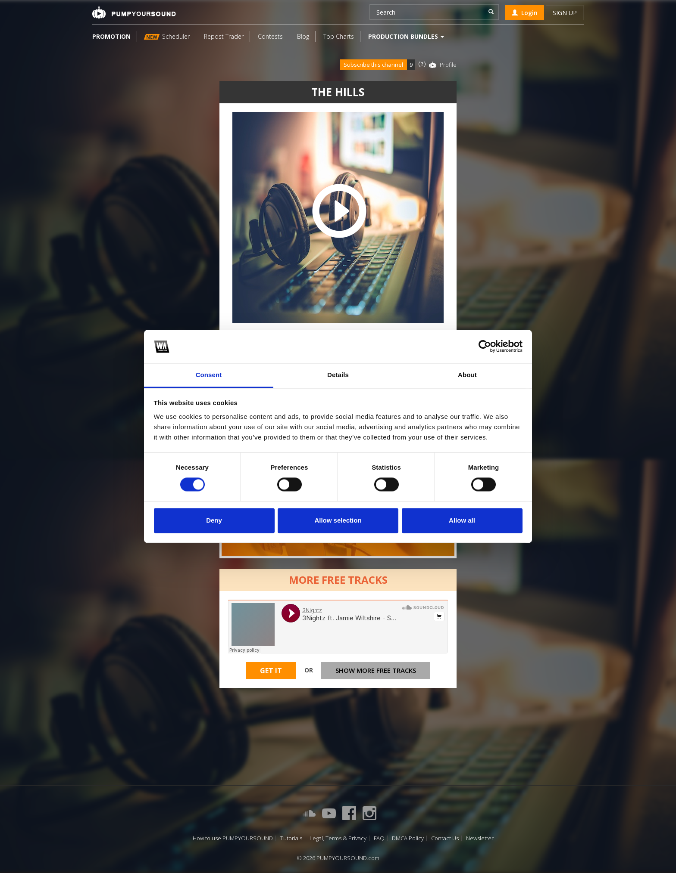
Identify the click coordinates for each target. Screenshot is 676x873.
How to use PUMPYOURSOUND (233, 838)
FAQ (379, 838)
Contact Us (445, 838)
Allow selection (337, 520)
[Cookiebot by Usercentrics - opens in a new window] (485, 346)
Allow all (462, 520)
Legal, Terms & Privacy (338, 838)
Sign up (565, 13)
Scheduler (167, 36)
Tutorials (291, 838)
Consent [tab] (209, 374)
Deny (214, 520)
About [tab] (467, 374)
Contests (270, 36)
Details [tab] (338, 374)
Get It (271, 670)
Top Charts (338, 36)
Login (525, 13)
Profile (448, 64)
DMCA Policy (408, 838)
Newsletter (480, 838)
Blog (303, 36)
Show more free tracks (375, 670)
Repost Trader (224, 36)
